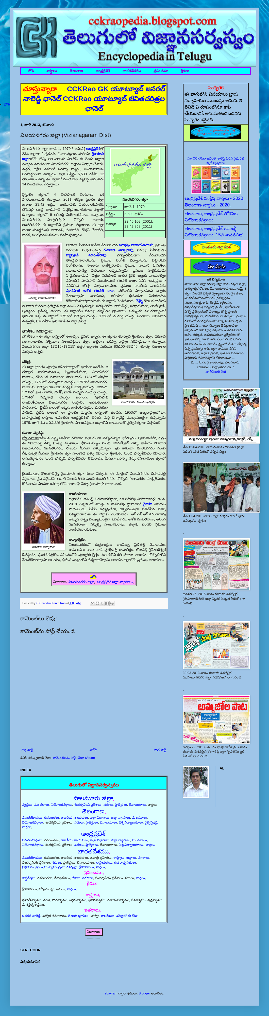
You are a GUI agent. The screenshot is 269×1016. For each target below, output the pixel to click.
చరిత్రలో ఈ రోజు (127, 916)
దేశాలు (76, 878)
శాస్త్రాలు (51, 71)
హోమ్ (93, 750)
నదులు (108, 805)
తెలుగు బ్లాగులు (78, 916)
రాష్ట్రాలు (119, 858)
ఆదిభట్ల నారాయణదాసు (136, 245)
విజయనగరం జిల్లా (81, 582)
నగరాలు (143, 858)
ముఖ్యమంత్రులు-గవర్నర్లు (60, 867)
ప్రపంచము (161, 71)
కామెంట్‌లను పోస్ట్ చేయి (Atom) (74, 758)
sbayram (111, 993)
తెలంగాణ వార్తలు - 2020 (207, 204)
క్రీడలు (185, 71)
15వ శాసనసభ (229, 234)
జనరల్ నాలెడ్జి (31, 916)
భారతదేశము (132, 71)
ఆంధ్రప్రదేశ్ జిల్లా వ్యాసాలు (115, 582)
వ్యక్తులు (27, 805)
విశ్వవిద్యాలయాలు (131, 822)
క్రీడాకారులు (86, 867)
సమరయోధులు (32, 817)
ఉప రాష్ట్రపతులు (125, 862)
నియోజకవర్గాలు (61, 805)
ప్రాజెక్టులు (121, 805)
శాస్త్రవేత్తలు (29, 878)
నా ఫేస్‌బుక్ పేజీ (216, 372)
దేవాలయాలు (137, 805)
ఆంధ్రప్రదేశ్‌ (93, 149)
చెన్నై (139, 301)
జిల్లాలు (131, 858)
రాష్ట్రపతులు (104, 862)
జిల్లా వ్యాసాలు (120, 817)
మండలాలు (41, 805)
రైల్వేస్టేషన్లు (152, 822)
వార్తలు (26, 827)
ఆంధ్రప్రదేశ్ (103, 71)
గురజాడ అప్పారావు (118, 250)
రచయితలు (51, 817)
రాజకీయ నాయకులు (74, 817)
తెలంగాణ (76, 71)
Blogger (144, 993)
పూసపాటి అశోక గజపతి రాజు (90, 291)
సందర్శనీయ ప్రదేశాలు (88, 805)
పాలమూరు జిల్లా (93, 798)
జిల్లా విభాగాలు (99, 817)
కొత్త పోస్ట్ (27, 750)
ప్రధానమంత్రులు (32, 867)
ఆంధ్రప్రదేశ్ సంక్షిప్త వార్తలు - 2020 (213, 198)
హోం (31, 71)
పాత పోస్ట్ (160, 750)
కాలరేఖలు (107, 916)
